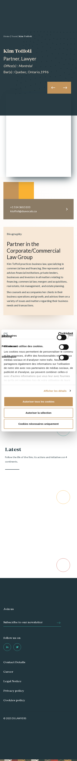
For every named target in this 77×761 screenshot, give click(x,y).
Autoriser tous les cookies (38, 401)
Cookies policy (14, 700)
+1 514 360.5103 (20, 207)
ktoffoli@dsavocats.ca (23, 211)
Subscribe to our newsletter (23, 622)
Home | (7, 36)
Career (8, 672)
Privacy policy (13, 691)
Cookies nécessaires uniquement (38, 423)
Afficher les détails (55, 390)
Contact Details (14, 662)
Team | (14, 36)
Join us (8, 609)
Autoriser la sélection (39, 412)
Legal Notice (12, 681)
